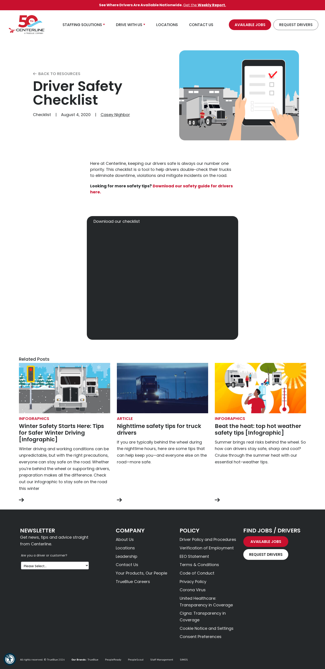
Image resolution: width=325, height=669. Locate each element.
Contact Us (127, 564)
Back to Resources (56, 74)
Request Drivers (296, 24)
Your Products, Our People (141, 573)
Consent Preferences (200, 636)
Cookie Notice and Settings (207, 628)
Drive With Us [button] (129, 24)
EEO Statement (194, 556)
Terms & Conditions (199, 564)
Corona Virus (193, 590)
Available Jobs (250, 24)
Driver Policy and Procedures (208, 539)
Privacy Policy (193, 581)
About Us (125, 539)
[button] (10, 659)
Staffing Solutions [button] (82, 24)
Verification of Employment (207, 548)
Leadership (126, 556)
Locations (125, 548)
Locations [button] (167, 24)
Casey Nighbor (115, 114)
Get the (204, 5)
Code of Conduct (197, 573)
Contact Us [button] (201, 24)
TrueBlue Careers (133, 581)
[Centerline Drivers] (27, 25)
